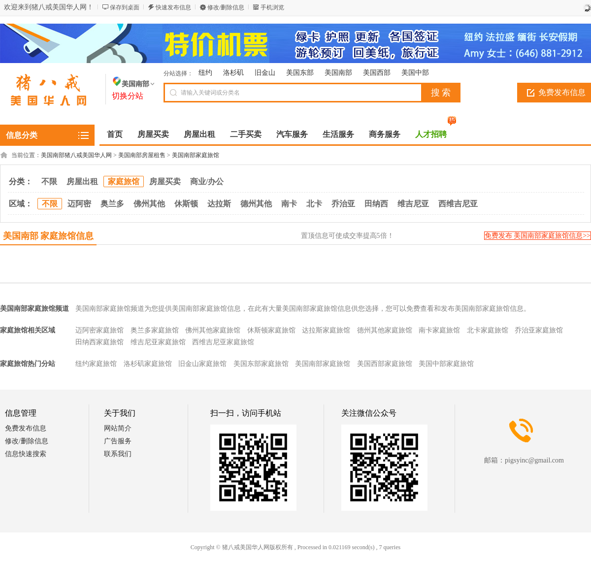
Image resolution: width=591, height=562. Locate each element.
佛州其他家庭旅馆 (212, 330)
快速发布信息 (173, 7)
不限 (49, 181)
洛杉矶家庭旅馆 (148, 363)
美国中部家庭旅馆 (446, 363)
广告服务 (117, 441)
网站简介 (117, 428)
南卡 (289, 203)
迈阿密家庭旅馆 (99, 330)
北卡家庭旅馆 (487, 330)
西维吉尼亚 (458, 203)
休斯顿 (186, 203)
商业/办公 (207, 181)
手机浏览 (272, 7)
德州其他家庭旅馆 (384, 330)
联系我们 (117, 454)
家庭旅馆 (123, 181)
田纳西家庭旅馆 (99, 342)
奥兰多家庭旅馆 (155, 330)
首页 (115, 134)
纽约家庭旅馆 (96, 363)
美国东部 (300, 72)
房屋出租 (82, 181)
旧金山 (265, 72)
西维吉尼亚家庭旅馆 (223, 342)
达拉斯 (219, 203)
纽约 (205, 72)
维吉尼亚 (413, 203)
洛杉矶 (233, 72)
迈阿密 (79, 203)
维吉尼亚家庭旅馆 (158, 342)
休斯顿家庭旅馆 (271, 330)
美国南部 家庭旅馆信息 (48, 236)
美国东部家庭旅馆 (261, 363)
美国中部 (415, 72)
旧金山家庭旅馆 (202, 363)
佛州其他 (149, 203)
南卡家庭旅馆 (439, 330)
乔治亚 (343, 203)
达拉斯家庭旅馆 (326, 330)
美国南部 (338, 72)
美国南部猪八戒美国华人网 (76, 155)
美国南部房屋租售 (141, 155)
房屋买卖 (165, 181)
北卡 (314, 203)
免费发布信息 (25, 428)
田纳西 (376, 203)
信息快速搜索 (25, 454)
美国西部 (377, 72)
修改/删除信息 (225, 7)
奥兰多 (112, 203)
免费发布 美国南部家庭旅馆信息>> (538, 235)
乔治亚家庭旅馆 (539, 330)
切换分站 (127, 96)
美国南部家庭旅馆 (195, 155)
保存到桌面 (124, 7)
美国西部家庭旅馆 (384, 363)
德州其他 (256, 203)
